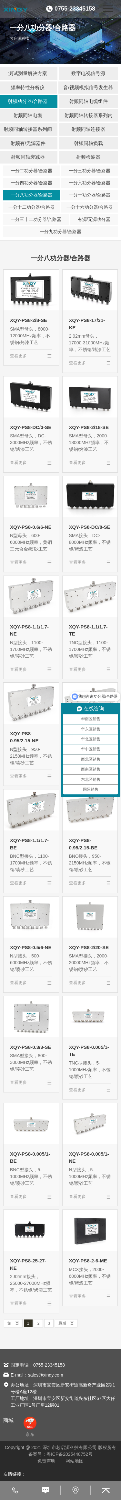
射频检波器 (88, 157)
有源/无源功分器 (94, 219)
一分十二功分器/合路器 (31, 207)
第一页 (13, 1323)
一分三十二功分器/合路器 (36, 219)
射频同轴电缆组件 (88, 101)
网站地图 (75, 1460)
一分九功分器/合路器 (61, 231)
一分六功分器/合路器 (90, 182)
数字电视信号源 (88, 73)
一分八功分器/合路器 (32, 195)
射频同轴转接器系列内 (88, 115)
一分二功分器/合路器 (32, 170)
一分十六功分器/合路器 (89, 207)
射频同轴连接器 (88, 129)
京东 (30, 1427)
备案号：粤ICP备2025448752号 (60, 1454)
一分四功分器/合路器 (32, 182)
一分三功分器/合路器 (90, 170)
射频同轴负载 (88, 143)
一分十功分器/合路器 (90, 195)
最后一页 (66, 1323)
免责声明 (46, 1460)
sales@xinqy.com (45, 1375)
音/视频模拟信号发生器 (88, 87)
